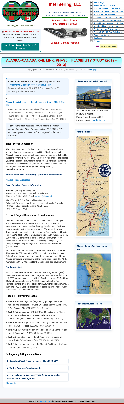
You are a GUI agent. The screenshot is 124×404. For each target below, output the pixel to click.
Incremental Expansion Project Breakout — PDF (31, 85)
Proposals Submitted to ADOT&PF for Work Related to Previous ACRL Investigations (33, 377)
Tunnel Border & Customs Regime (108, 23)
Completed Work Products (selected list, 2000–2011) (34, 361)
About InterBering (101, 35)
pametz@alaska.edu (44, 196)
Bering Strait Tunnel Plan (104, 5)
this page (93, 70)
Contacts (98, 38)
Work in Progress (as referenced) (25, 368)
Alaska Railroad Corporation (18, 180)
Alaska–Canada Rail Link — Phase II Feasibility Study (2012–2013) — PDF (36, 103)
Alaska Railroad (99, 120)
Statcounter (11, 383)
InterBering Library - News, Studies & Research (20, 46)
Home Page (99, 2)
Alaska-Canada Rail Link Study (107, 8)
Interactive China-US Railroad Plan (108, 11)
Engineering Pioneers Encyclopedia (109, 17)
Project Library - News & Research (109, 20)
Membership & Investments (106, 26)
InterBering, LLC (46, 401)
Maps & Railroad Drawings (105, 14)
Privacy (97, 41)
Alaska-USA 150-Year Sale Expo (108, 32)
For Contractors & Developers (107, 29)
